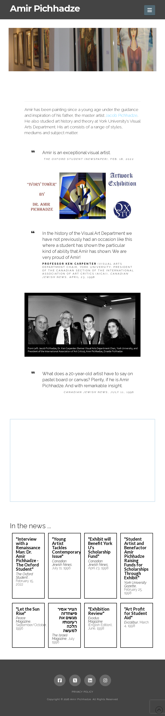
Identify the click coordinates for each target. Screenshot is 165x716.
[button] (149, 10)
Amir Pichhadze (45, 8)
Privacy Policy (82, 691)
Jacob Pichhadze (121, 115)
